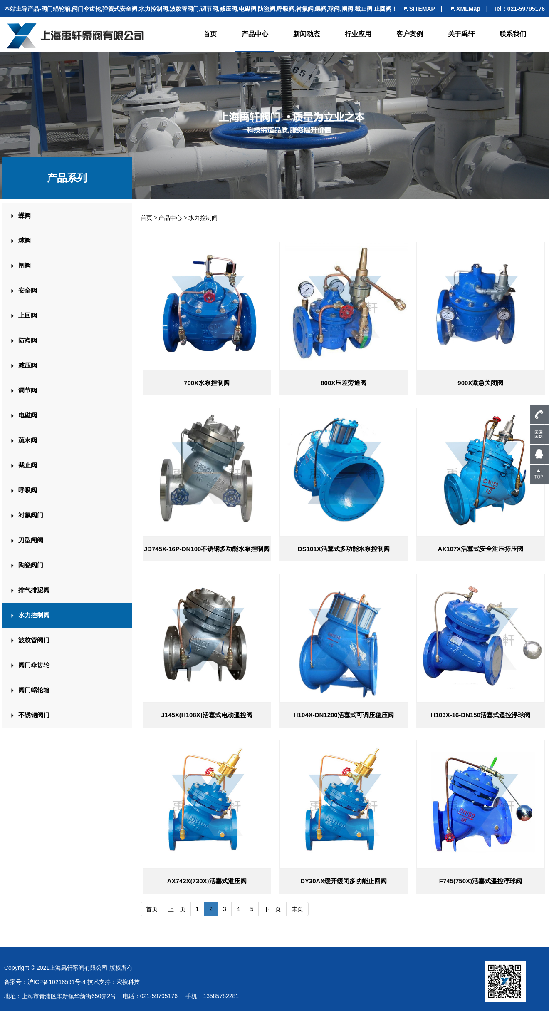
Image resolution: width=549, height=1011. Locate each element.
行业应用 (358, 33)
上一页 (176, 908)
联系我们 (513, 33)
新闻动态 (306, 33)
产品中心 (255, 33)
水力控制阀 (203, 217)
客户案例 (409, 33)
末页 (297, 908)
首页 (210, 33)
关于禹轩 (461, 33)
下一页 (272, 908)
